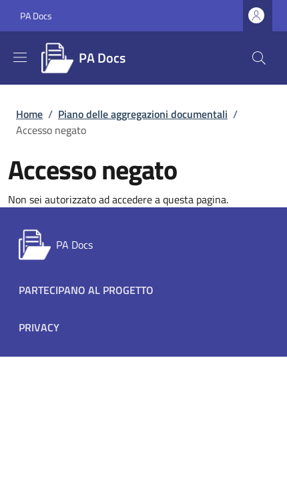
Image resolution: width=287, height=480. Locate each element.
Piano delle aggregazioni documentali (143, 114)
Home (29, 114)
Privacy (39, 327)
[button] (259, 58)
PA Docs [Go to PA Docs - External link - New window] (36, 16)
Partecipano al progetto (86, 290)
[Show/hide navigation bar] (20, 57)
